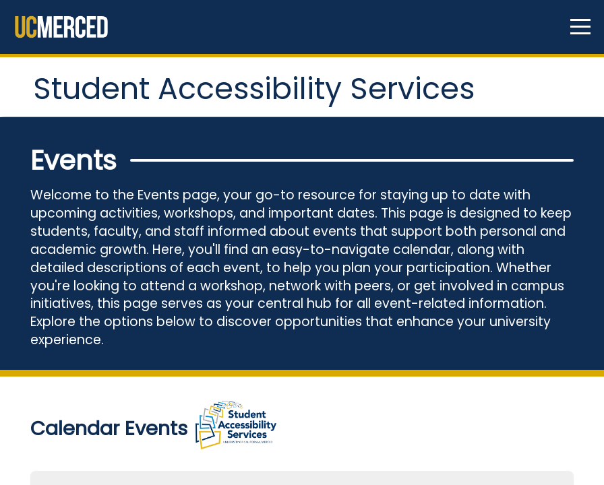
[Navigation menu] (580, 26)
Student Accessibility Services (198, 109)
